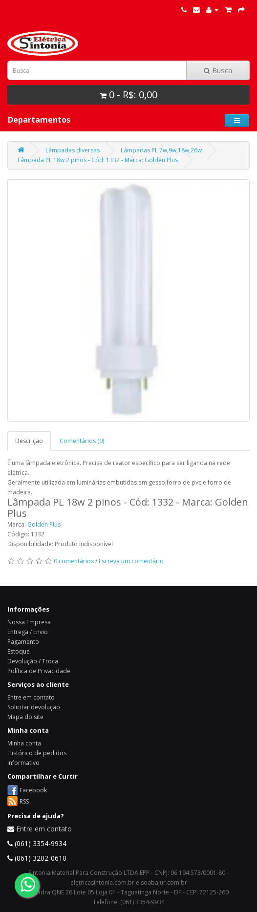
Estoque (18, 651)
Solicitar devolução (33, 707)
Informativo (23, 763)
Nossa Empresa (29, 622)
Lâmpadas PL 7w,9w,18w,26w (161, 150)
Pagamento (23, 641)
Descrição (29, 441)
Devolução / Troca (32, 661)
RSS (24, 801)
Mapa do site (25, 717)
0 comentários (74, 561)
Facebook (33, 789)
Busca (218, 70)
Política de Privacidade (38, 671)
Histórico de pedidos (36, 753)
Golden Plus (44, 524)
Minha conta (24, 743)
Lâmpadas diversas (72, 150)
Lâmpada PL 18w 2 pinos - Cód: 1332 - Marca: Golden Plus (98, 160)
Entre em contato (31, 697)
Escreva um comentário (131, 561)
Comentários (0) (82, 441)
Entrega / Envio (27, 632)
